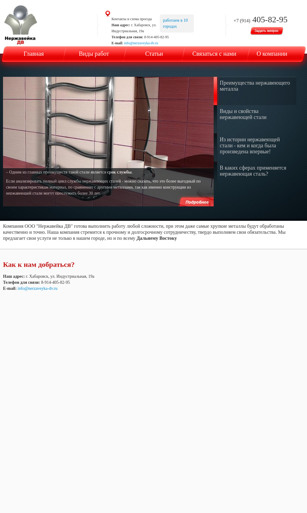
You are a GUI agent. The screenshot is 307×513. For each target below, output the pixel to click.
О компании (271, 53)
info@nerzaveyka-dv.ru (141, 43)
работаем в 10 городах (175, 23)
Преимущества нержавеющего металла (255, 86)
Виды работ (94, 53)
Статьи (154, 53)
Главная (33, 53)
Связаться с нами (214, 53)
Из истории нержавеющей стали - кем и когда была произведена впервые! (250, 145)
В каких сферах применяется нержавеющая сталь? (253, 171)
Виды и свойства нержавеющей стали (243, 114)
